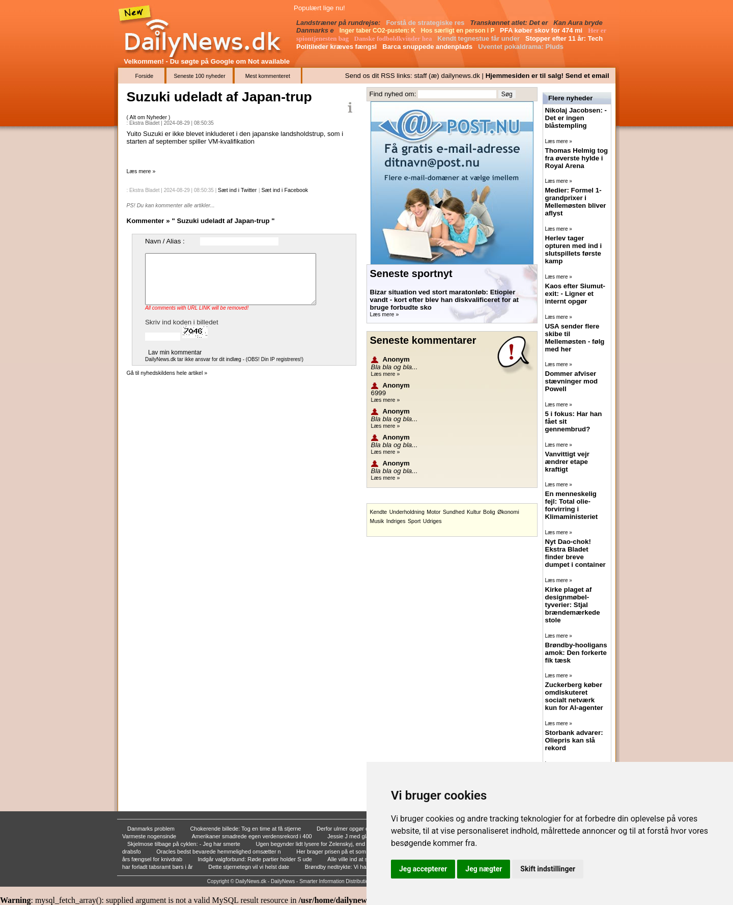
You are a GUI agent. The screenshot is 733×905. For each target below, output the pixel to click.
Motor (433, 512)
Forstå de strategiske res (426, 22)
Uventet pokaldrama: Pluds (521, 46)
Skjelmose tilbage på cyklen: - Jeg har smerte (184, 844)
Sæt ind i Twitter (237, 190)
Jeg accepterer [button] (423, 869)
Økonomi (508, 512)
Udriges (432, 521)
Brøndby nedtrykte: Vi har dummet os (352, 867)
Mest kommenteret (267, 76)
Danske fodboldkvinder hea (394, 38)
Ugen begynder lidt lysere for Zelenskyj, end (311, 844)
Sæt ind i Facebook (284, 190)
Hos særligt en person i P (458, 30)
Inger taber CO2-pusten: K (378, 30)
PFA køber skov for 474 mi (542, 30)
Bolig (489, 512)
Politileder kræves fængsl (337, 46)
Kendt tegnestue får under (479, 38)
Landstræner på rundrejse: (339, 22)
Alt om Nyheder (149, 117)
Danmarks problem (151, 829)
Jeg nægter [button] (483, 869)
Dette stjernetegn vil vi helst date (249, 867)
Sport (414, 521)
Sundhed (454, 512)
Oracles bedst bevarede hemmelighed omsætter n (219, 851)
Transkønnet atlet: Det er (510, 22)
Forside (144, 76)
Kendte (378, 512)
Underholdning (407, 512)
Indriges (396, 521)
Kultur (474, 512)
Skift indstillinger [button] (547, 869)
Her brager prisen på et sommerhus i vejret (350, 851)
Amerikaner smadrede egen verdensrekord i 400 (253, 836)
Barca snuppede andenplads (428, 46)
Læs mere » (141, 171)
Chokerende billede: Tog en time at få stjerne (246, 829)
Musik (377, 521)
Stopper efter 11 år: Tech (565, 38)
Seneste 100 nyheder (199, 76)
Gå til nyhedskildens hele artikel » (167, 373)
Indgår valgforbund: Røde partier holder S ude (255, 859)
